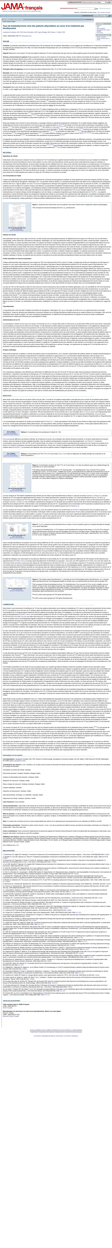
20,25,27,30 (50, 144)
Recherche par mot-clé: (68, 8)
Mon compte (101, 12)
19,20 (62, 124)
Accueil (32, 1030)
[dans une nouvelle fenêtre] (17, 230)
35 (19, 622)
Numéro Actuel (40, 1030)
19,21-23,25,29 (87, 132)
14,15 (29, 112)
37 (110, 640)
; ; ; (34, 32)
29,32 (55, 147)
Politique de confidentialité (55, 1032)
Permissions (100, 32)
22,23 (23, 128)
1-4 (34, 98)
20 (24, 676)
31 (80, 147)
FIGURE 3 (75, 510)
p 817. (17, 845)
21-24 (10, 126)
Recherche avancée (104, 8)
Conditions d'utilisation (37, 1032)
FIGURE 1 (93, 192)
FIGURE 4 (62, 563)
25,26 (40, 126)
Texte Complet (7, 1008)
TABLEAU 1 (50, 421)
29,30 (13, 132)
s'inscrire (108, 12)
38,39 (95, 727)
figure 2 (98, 495)
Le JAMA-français (76, 1030)
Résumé (99, 25)
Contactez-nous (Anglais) (73, 1032)
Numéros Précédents (53, 1030)
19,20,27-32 (62, 126)
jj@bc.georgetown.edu (17, 761)
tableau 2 (91, 495)
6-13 (47, 100)
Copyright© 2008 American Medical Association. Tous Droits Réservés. (56, 1036)
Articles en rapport (101, 37)
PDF (98, 27)
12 (48, 117)
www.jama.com (26, 36)
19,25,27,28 (52, 130)
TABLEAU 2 (91, 441)
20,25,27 (23, 134)
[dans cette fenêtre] (17, 229)
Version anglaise (101, 28)
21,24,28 (62, 134)
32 (58, 128)
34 (18, 294)
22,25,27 (40, 132)
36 (78, 632)
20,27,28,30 (78, 130)
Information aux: (87, 15)
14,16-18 (34, 115)
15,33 (80, 128)
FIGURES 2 (17, 561)
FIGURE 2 (17, 447)
